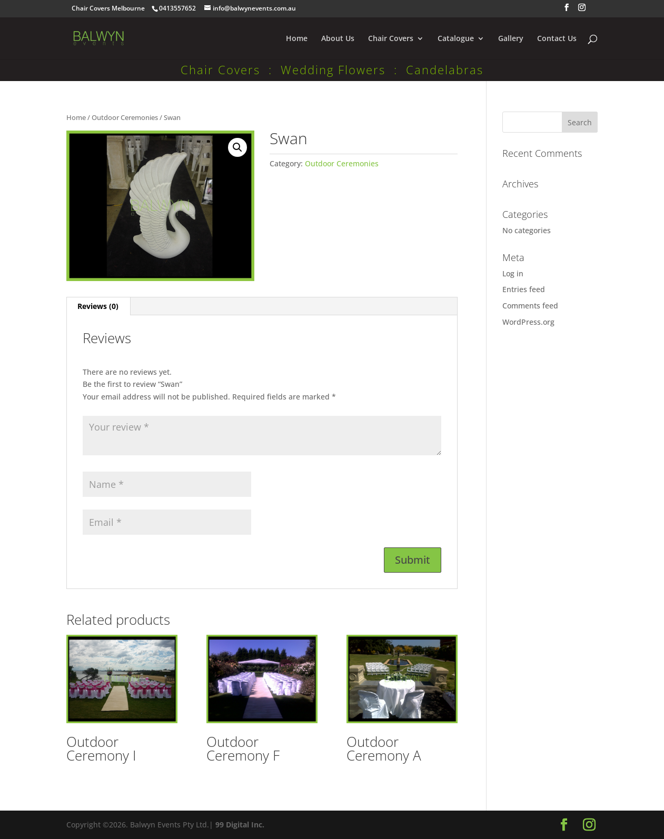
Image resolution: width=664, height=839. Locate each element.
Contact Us (557, 39)
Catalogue (456, 39)
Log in (512, 273)
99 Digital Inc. (239, 825)
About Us (337, 39)
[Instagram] (582, 10)
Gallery (510, 39)
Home (297, 39)
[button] (237, 147)
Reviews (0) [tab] (97, 306)
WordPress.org (528, 322)
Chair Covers (390, 39)
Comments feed (530, 306)
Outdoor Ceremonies (125, 117)
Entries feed (523, 289)
